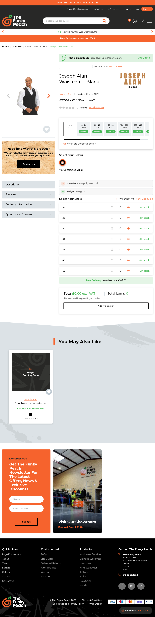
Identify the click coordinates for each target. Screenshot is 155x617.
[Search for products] (106, 20)
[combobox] (147, 9)
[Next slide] (152, 31)
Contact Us (28, 164)
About (5, 558)
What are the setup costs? (81, 144)
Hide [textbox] (145, 9)
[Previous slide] (3, 31)
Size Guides (47, 558)
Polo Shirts (85, 581)
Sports (28, 46)
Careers (6, 576)
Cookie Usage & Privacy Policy (68, 603)
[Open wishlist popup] (142, 21)
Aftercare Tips (48, 567)
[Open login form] (135, 21)
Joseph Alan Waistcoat (61, 46)
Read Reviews (96, 107)
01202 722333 (130, 575)
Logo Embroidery (11, 554)
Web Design (95, 603)
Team (5, 563)
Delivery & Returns (51, 563)
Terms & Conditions (92, 600)
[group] (77, 31)
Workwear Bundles (90, 554)
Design (6, 567)
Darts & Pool (40, 46)
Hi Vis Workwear (88, 567)
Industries (17, 46)
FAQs (43, 554)
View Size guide (144, 198)
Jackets (84, 576)
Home (5, 46)
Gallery (6, 572)
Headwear (85, 563)
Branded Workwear (90, 558)
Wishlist (45, 572)
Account (46, 576)
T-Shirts (84, 572)
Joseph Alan (65, 94)
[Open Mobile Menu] (149, 21)
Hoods (83, 585)
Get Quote (144, 58)
